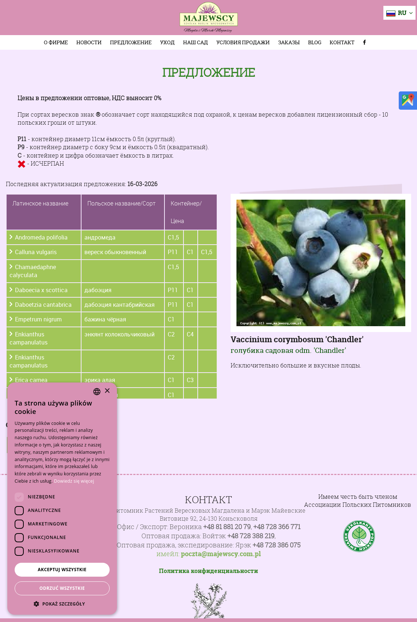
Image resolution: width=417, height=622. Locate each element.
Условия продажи (243, 42)
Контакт (342, 42)
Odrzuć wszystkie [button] (62, 588)
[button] (62, 603)
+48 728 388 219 (250, 536)
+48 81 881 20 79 (227, 527)
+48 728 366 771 (276, 527)
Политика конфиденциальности (208, 571)
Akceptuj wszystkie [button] (62, 569)
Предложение (131, 42)
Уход (167, 42)
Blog (314, 42)
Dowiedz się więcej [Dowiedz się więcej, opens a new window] (74, 481)
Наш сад (195, 42)
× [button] (107, 391)
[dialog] (62, 498)
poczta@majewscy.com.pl (221, 554)
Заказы (289, 42)
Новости (89, 42)
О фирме (56, 42)
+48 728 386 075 (276, 545)
